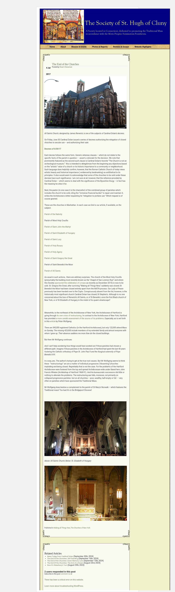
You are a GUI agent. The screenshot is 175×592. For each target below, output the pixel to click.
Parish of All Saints (52, 271)
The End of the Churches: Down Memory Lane (65, 561)
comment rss (65, 574)
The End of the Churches (65, 64)
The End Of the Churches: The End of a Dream (65, 563)
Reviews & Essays (121, 47)
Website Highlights (143, 47)
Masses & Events (78, 47)
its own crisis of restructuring (69, 315)
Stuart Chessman (66, 67)
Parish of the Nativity (53, 214)
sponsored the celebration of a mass (70, 283)
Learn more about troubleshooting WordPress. (64, 586)
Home (52, 47)
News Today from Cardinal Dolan (60, 556)
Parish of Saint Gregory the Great (58, 258)
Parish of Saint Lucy (52, 239)
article (52, 321)
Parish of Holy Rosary (53, 246)
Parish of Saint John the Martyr (57, 227)
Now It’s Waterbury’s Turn (57, 565)
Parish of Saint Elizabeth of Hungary (59, 233)
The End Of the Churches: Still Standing (62, 559)
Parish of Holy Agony (53, 252)
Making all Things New (62, 528)
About (63, 47)
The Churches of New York (80, 528)
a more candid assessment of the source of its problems (79, 318)
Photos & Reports (99, 47)
